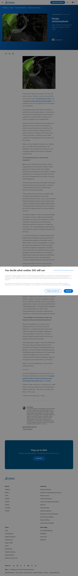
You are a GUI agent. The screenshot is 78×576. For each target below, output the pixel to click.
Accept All (68, 291)
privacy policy (66, 284)
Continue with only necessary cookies (63, 270)
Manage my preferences (53, 291)
